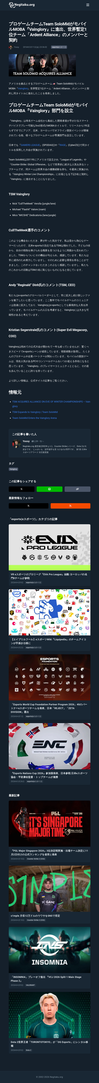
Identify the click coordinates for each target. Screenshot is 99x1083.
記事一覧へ (38, 441)
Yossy (26, 441)
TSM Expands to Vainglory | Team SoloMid (35, 412)
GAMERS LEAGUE (30, 145)
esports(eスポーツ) (59, 47)
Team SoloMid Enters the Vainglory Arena (34, 418)
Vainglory (23, 88)
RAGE (63, 145)
